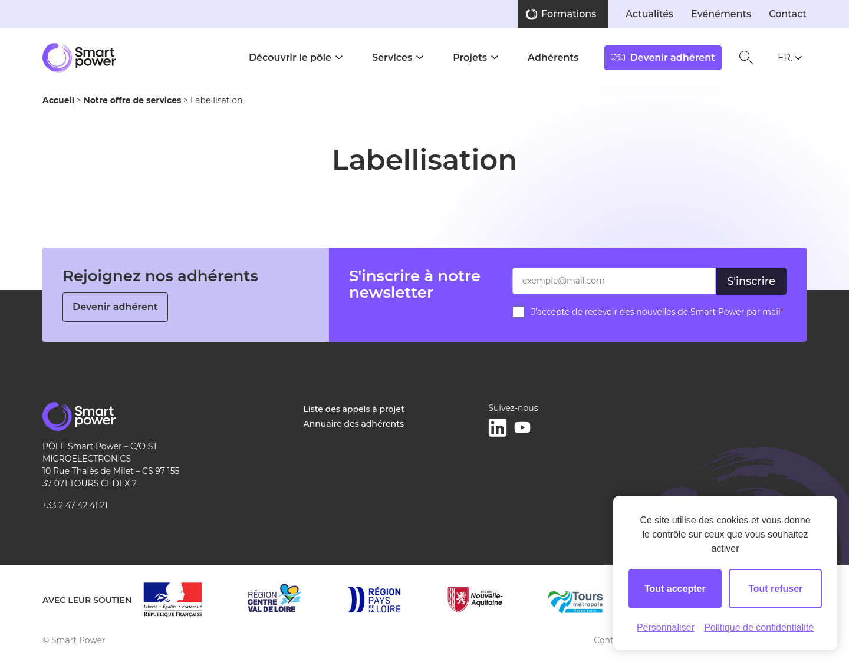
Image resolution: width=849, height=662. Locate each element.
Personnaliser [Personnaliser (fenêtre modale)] (666, 628)
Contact (788, 13)
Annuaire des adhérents (354, 424)
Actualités (649, 13)
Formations (568, 13)
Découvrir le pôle (290, 57)
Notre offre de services (132, 100)
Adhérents (553, 57)
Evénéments (721, 13)
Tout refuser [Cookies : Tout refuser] (775, 589)
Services (392, 57)
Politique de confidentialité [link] (759, 628)
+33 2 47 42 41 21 (75, 505)
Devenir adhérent (115, 306)
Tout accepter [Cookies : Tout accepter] (675, 589)
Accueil (58, 100)
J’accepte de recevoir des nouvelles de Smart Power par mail (657, 312)
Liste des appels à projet (354, 409)
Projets (470, 57)
